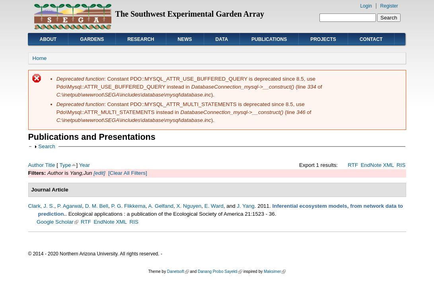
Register (389, 6)
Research (140, 39)
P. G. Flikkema (128, 206)
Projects (323, 39)
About (48, 39)
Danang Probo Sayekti (220, 271)
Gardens (92, 39)
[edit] (98, 173)
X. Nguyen (188, 206)
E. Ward (214, 206)
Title (50, 165)
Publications (269, 39)
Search (46, 146)
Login (366, 6)
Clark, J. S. (41, 206)
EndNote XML (377, 165)
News (185, 39)
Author (36, 165)
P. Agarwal (69, 206)
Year (84, 165)
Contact (371, 39)
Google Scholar (57, 222)
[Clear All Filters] (127, 173)
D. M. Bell (96, 206)
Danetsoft (178, 271)
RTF (353, 165)
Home (40, 58)
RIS (401, 165)
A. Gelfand (161, 206)
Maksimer (275, 271)
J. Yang (245, 206)
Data (222, 39)
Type (65, 165)
